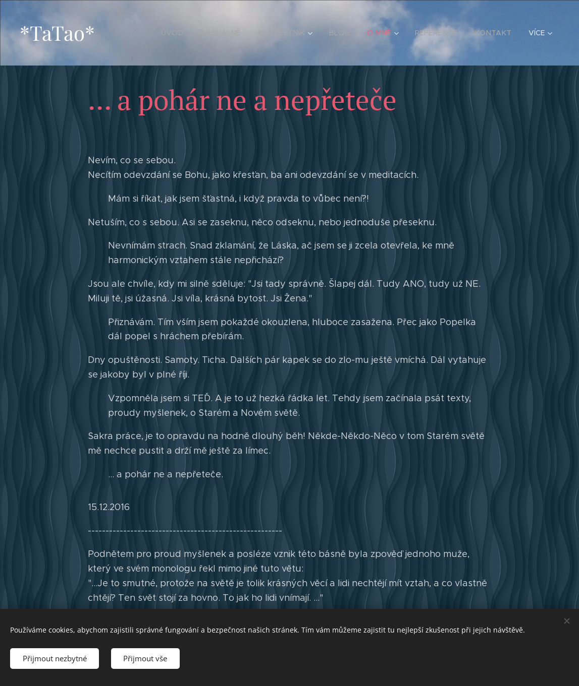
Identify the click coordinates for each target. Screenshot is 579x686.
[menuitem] (183, 32)
